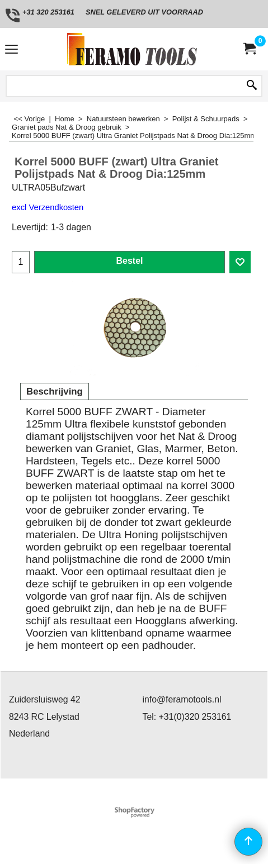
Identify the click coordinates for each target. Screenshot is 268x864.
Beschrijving (54, 391)
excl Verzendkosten (47, 207)
